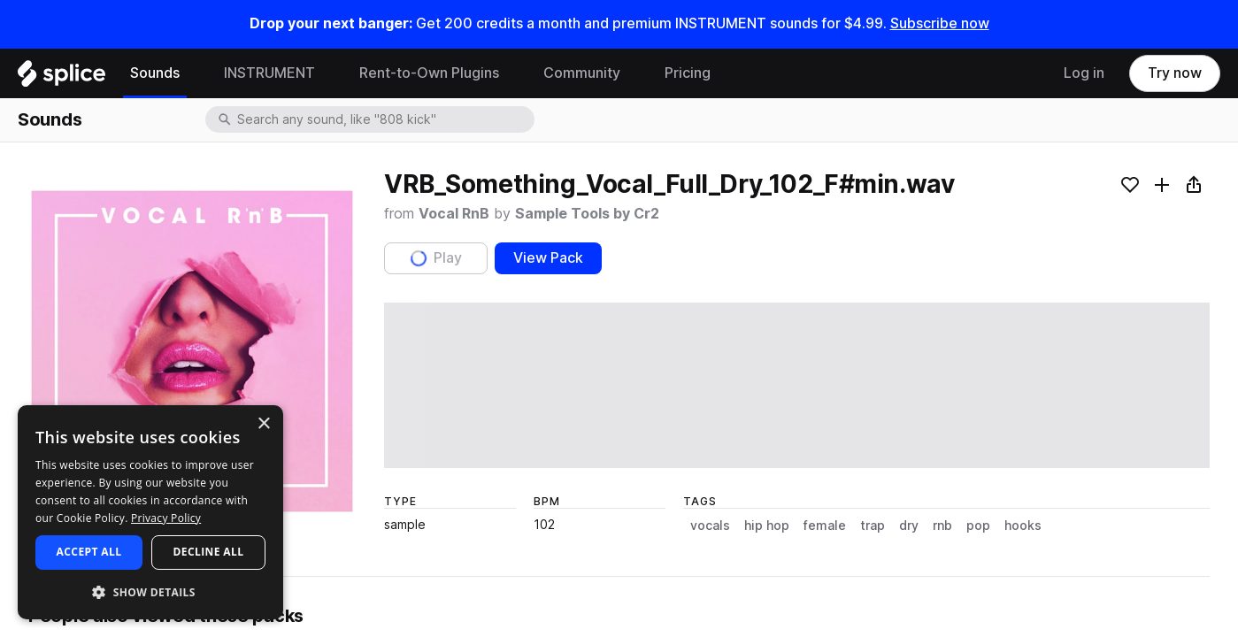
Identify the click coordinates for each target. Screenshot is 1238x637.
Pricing (688, 73)
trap (872, 525)
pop (978, 525)
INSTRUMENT (269, 73)
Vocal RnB (454, 213)
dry (909, 525)
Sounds (155, 73)
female (825, 525)
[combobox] (384, 119)
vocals (710, 525)
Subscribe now (939, 23)
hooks (1023, 525)
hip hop (766, 525)
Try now (1175, 73)
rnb (942, 525)
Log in (1084, 73)
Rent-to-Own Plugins (429, 73)
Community (581, 73)
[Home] (61, 78)
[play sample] (797, 385)
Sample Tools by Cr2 (587, 213)
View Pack (548, 257)
